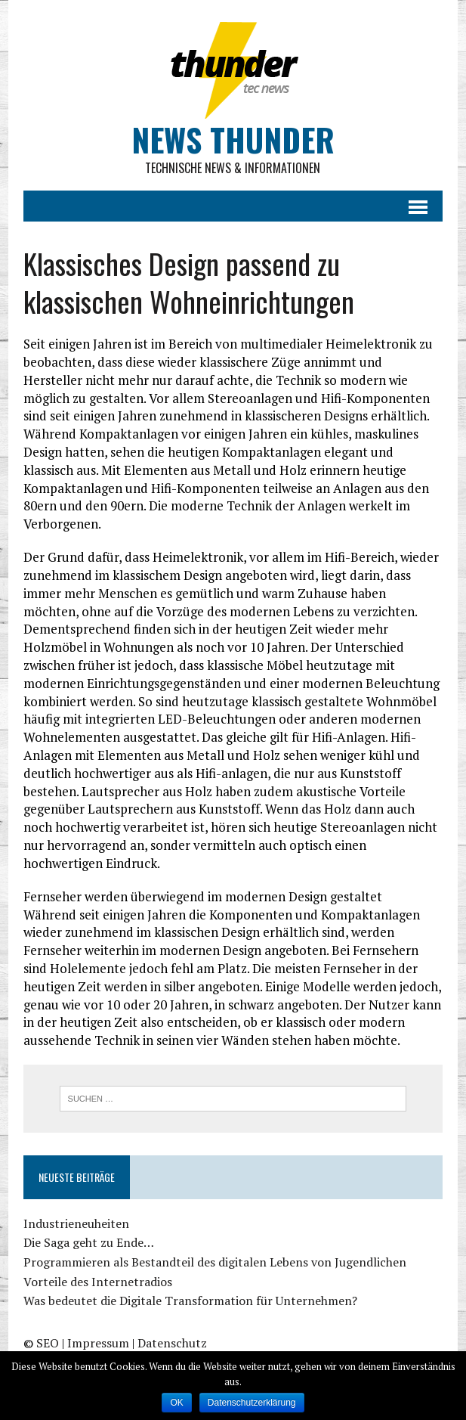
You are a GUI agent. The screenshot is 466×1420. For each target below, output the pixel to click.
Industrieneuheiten (76, 1223)
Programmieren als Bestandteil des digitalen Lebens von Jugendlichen (214, 1262)
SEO (47, 1343)
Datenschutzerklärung (252, 1402)
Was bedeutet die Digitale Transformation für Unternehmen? (190, 1300)
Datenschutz (172, 1343)
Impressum (98, 1343)
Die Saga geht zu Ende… (88, 1242)
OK (176, 1402)
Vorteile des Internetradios (97, 1281)
